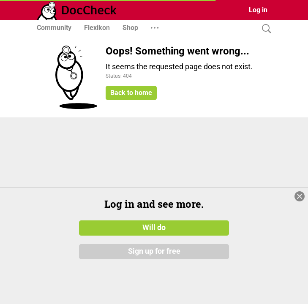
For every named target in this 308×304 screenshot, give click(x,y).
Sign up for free (154, 282)
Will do (154, 259)
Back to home (131, 93)
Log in (258, 10)
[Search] (264, 28)
